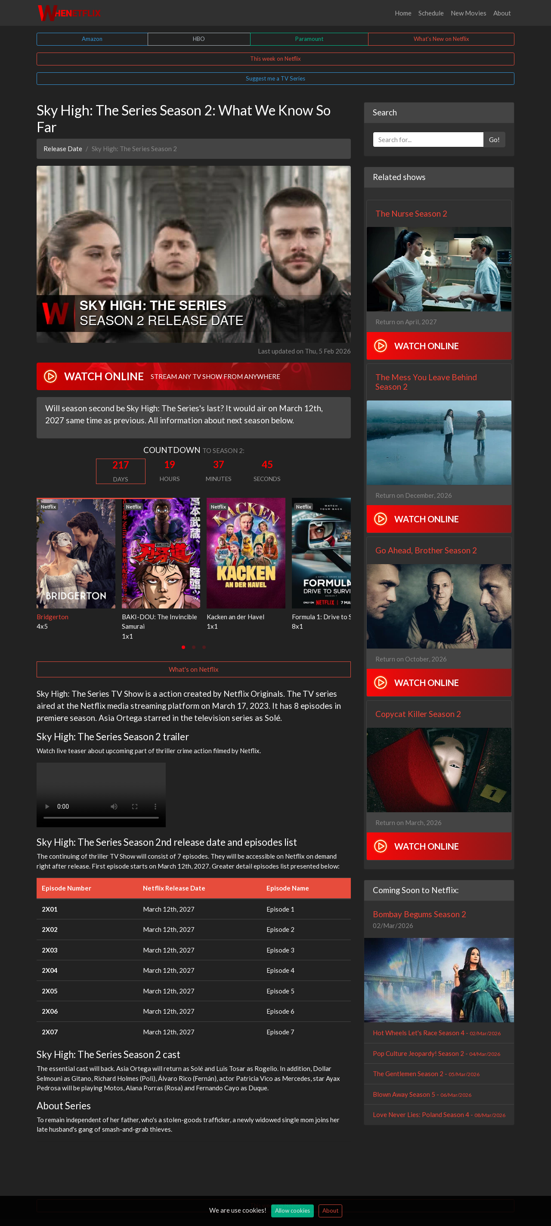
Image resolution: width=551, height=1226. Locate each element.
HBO (199, 38)
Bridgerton (52, 617)
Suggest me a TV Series (275, 78)
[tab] (183, 647)
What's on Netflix (194, 669)
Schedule (431, 13)
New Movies (468, 13)
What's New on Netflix (441, 38)
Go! (494, 139)
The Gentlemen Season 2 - (426, 1073)
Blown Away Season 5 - (422, 1094)
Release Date (62, 148)
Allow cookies (292, 1210)
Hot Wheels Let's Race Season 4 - (437, 1033)
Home (403, 13)
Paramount (309, 38)
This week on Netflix (275, 58)
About (502, 13)
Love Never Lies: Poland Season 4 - (439, 1114)
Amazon (92, 38)
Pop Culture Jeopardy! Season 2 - (436, 1053)
